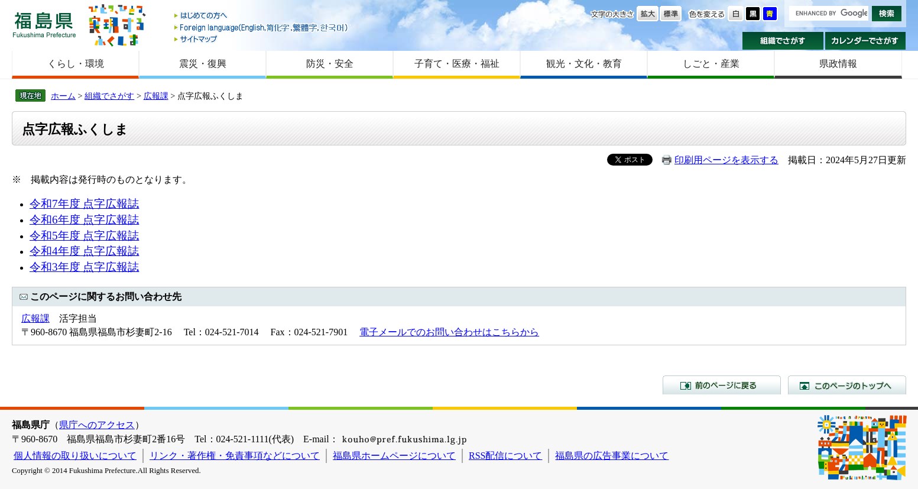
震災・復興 (202, 64)
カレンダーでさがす (865, 41)
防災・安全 (329, 64)
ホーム (63, 96)
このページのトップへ (847, 384)
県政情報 (838, 64)
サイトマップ (262, 38)
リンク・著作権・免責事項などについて (235, 456)
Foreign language (262, 27)
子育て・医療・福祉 (456, 64)
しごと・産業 (711, 64)
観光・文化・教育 (584, 64)
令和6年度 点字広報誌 (84, 219)
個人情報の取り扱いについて (75, 456)
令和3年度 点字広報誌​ (84, 267)
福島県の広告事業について (612, 456)
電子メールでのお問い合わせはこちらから (449, 332)
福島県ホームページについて (394, 456)
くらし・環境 (75, 64)
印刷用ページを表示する (726, 160)
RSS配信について (505, 456)
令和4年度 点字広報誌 (84, 251)
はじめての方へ (262, 16)
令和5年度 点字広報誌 (84, 235)
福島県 (44, 24)
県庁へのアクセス (97, 425)
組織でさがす (782, 41)
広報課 (156, 96)
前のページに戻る (722, 384)
